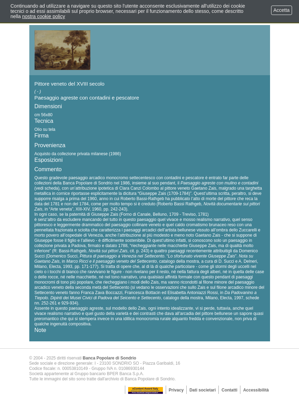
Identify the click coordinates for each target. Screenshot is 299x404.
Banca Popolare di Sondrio (109, 358)
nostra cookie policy (43, 16)
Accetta (281, 10)
